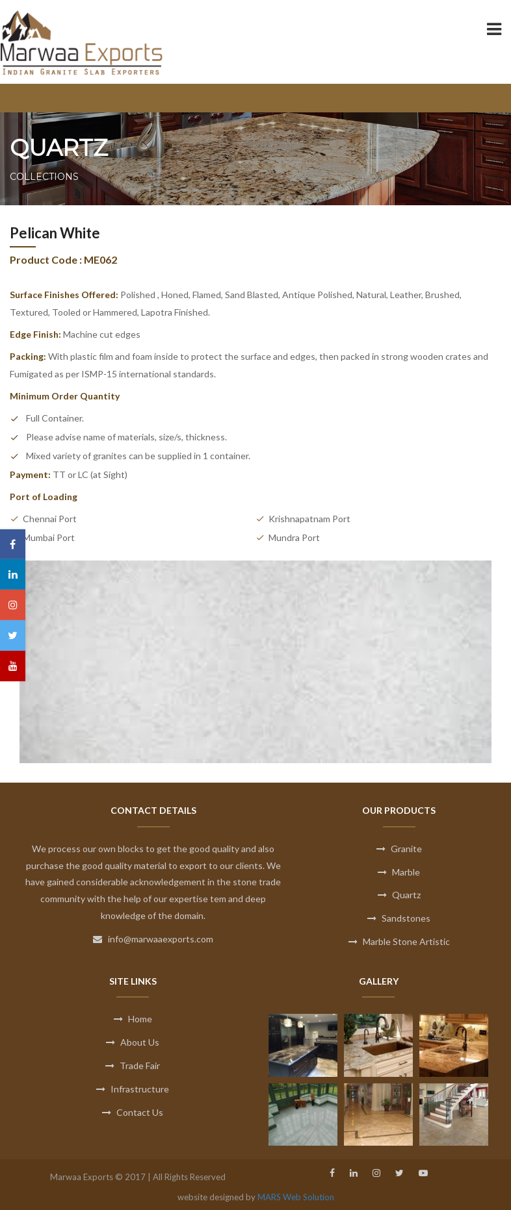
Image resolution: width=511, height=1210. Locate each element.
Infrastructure (132, 1088)
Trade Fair (132, 1065)
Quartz (399, 894)
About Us (132, 1042)
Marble (399, 871)
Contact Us (132, 1112)
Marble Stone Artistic (399, 941)
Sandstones (398, 918)
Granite (399, 848)
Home (133, 1018)
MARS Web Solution (295, 1197)
